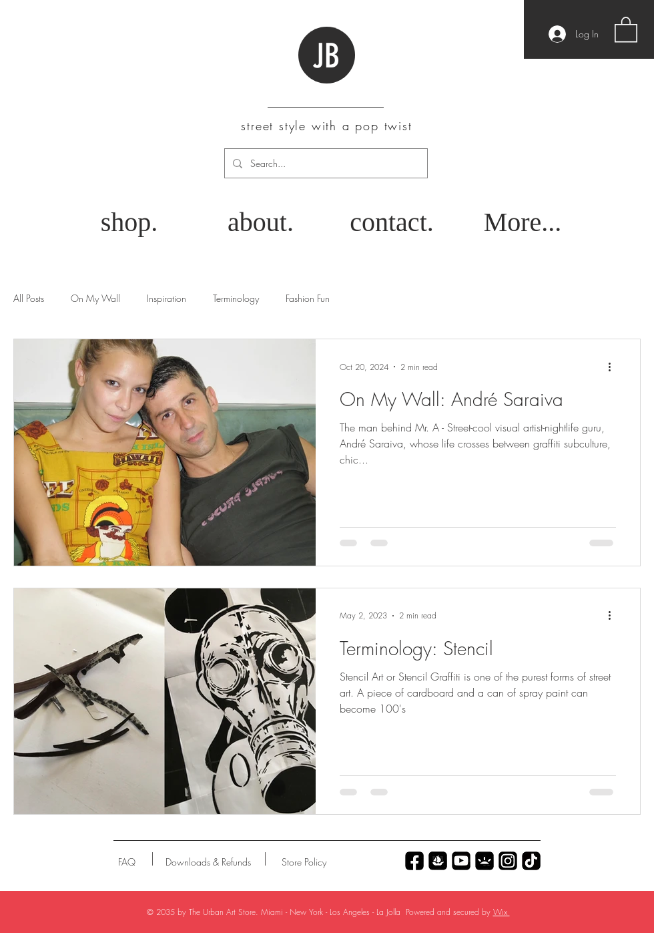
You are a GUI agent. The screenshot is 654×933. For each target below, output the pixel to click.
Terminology (236, 298)
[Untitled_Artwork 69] (531, 861)
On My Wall (95, 298)
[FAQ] (126, 862)
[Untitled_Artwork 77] (461, 861)
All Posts (28, 298)
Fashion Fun (308, 298)
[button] (626, 28)
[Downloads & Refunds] (208, 862)
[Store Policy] (304, 862)
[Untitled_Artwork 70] (414, 861)
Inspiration (166, 298)
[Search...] (324, 163)
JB (326, 56)
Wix (501, 912)
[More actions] (614, 367)
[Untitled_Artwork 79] (508, 861)
